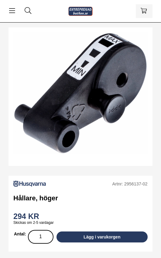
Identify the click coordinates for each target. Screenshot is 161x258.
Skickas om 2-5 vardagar (33, 222)
